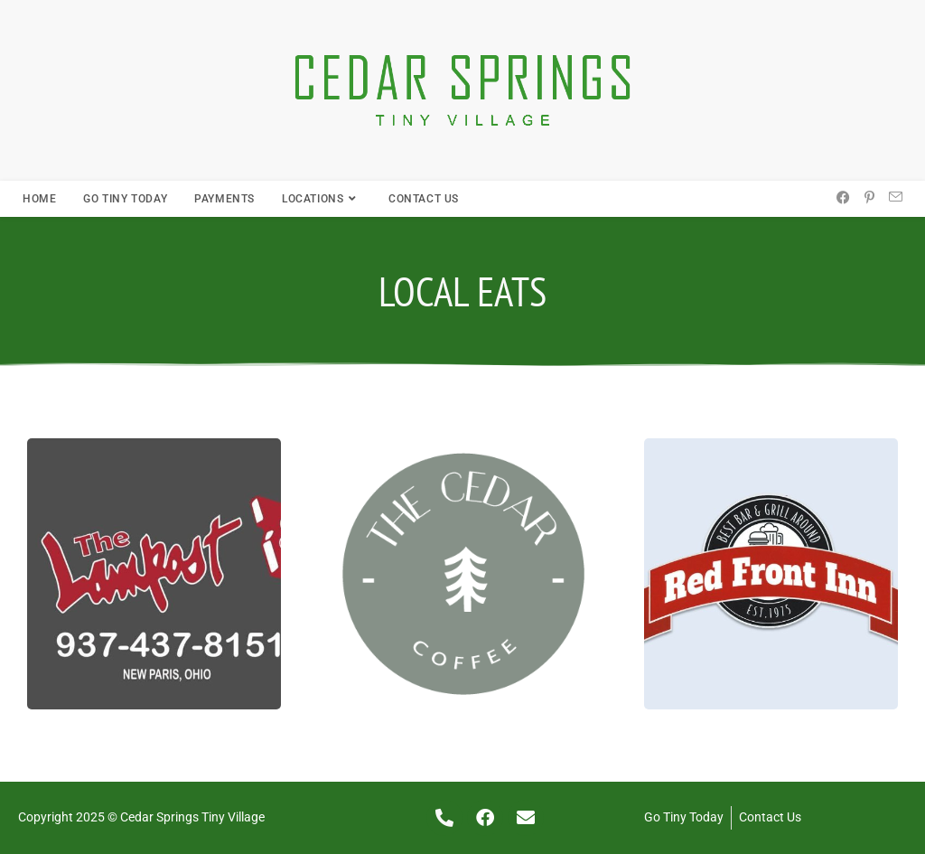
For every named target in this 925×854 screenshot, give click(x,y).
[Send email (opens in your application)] (896, 197)
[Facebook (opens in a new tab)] (843, 198)
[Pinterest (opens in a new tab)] (869, 198)
